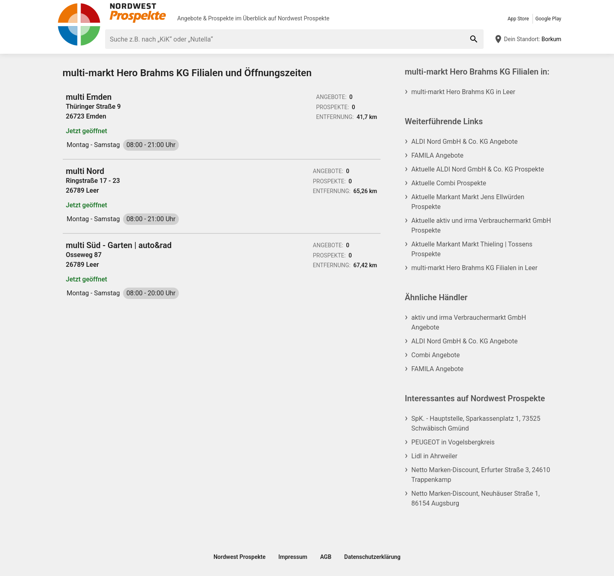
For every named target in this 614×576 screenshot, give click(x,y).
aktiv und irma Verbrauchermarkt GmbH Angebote (469, 322)
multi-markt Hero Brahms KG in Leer (463, 92)
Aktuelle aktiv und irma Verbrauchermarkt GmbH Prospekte (481, 225)
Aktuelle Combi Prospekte (449, 183)
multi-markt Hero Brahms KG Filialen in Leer (475, 268)
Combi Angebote (436, 355)
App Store (518, 19)
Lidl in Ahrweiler (435, 456)
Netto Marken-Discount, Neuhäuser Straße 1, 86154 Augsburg (476, 498)
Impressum (292, 557)
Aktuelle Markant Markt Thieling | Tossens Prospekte (472, 249)
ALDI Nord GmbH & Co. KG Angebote (465, 141)
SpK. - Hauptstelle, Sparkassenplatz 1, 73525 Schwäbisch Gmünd (476, 423)
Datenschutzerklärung (372, 557)
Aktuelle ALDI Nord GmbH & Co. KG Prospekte (478, 169)
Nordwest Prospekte (304, 18)
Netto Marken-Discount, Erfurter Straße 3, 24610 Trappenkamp (481, 475)
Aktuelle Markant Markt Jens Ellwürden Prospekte (468, 202)
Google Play (548, 19)
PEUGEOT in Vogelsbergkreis (453, 442)
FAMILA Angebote (438, 155)
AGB (326, 557)
